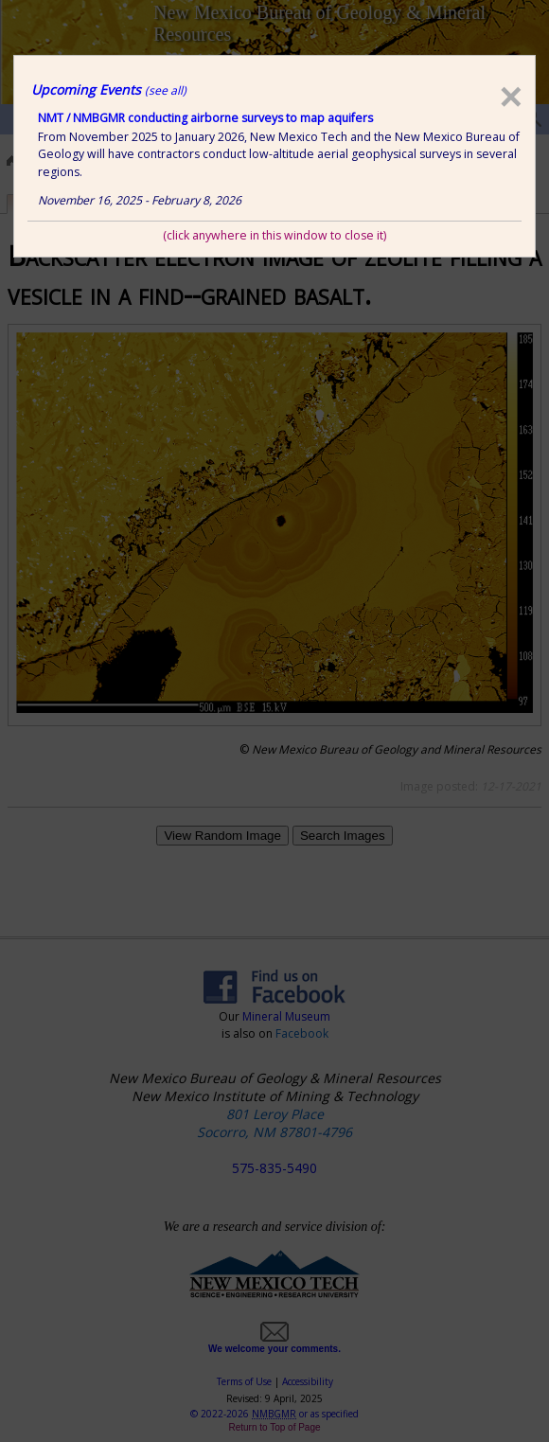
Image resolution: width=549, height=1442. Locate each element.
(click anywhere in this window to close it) (274, 235)
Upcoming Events (108, 89)
